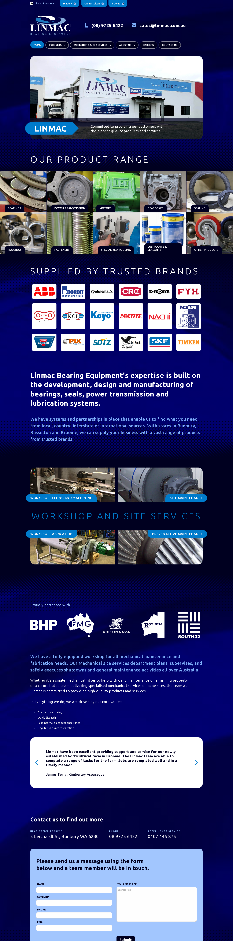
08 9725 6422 (123, 837)
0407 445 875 (162, 837)
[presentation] (139, 930)
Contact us (169, 44)
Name (41, 885)
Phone (41, 910)
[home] (50, 25)
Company (43, 898)
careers (148, 44)
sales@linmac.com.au (162, 25)
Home (37, 43)
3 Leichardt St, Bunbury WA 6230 (64, 837)
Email (41, 923)
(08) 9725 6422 (107, 25)
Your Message (127, 885)
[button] (57, 44)
